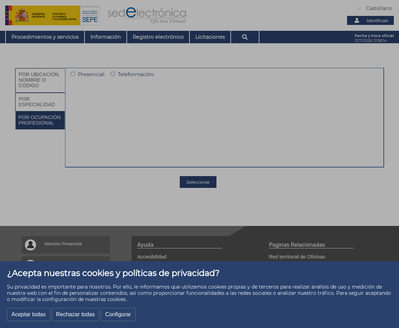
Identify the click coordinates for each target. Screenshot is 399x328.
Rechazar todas (75, 314)
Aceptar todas (28, 314)
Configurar (118, 314)
